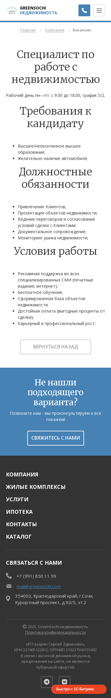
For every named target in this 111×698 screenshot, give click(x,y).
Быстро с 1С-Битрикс (75, 689)
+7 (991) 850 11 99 (36, 576)
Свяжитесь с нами (55, 438)
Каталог (19, 536)
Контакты (21, 524)
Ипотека (19, 511)
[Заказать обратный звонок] (84, 10)
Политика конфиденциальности (55, 632)
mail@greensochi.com (39, 586)
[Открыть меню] (99, 10)
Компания (22, 474)
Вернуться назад (55, 346)
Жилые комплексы (36, 486)
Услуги (17, 499)
